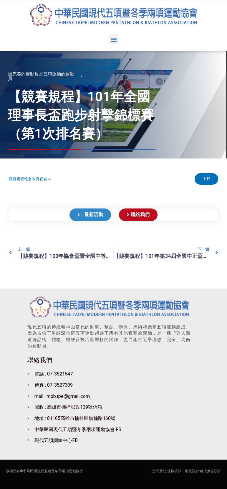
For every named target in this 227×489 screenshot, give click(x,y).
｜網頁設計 (190, 471)
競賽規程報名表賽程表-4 (29, 179)
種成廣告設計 (210, 471)
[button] (113, 39)
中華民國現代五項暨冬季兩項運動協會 (53, 471)
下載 (206, 179)
